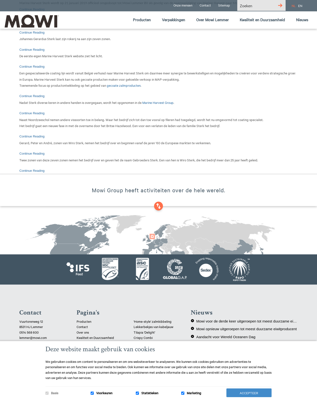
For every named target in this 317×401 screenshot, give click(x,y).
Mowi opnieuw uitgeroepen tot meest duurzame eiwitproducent (244, 329)
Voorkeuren (104, 393)
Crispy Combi (143, 337)
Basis (54, 393)
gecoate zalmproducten (124, 85)
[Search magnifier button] (280, 5)
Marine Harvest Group (157, 102)
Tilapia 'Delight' (145, 332)
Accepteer (249, 393)
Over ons (83, 332)
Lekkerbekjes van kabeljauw (153, 326)
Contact (82, 326)
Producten (84, 321)
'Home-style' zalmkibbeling (153, 321)
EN (300, 5)
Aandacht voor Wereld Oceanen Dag (223, 337)
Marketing (194, 393)
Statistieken (149, 393)
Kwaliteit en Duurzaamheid (96, 337)
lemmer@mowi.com (33, 337)
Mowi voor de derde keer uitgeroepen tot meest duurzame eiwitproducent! (244, 321)
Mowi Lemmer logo (30, 21)
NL (294, 5)
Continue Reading (31, 32)
